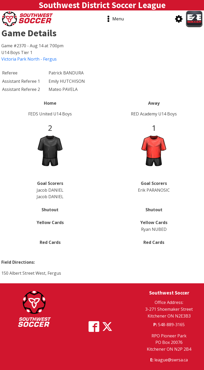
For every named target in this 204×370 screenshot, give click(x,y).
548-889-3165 (171, 324)
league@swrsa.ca (171, 360)
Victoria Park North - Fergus (29, 59)
